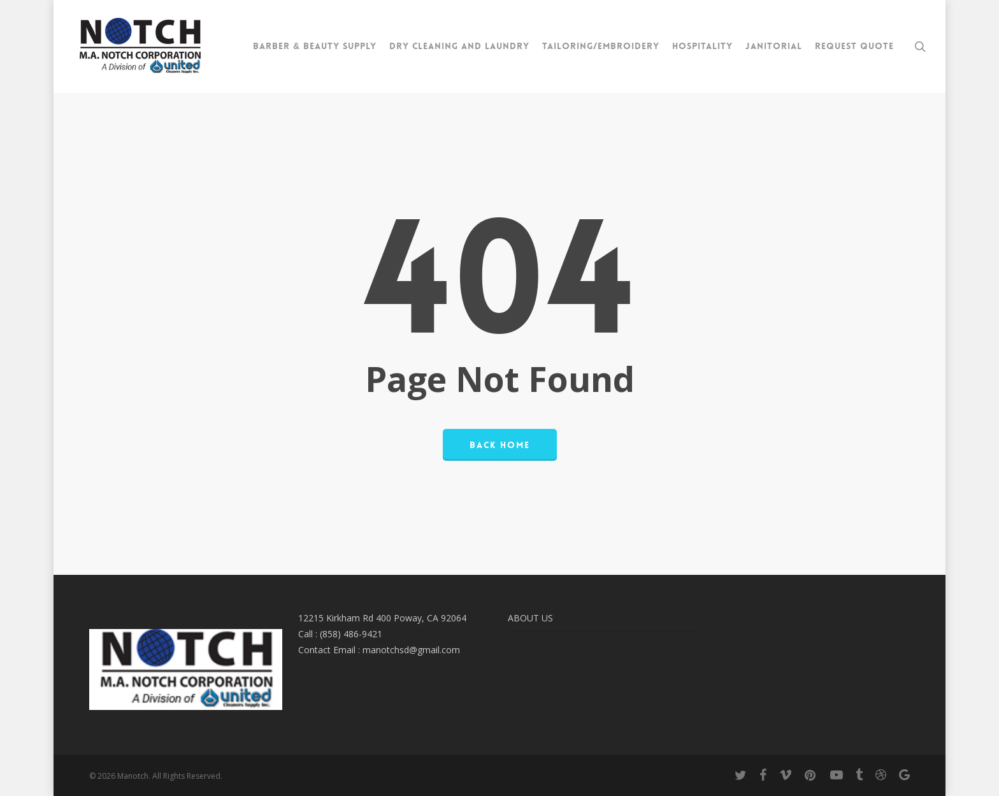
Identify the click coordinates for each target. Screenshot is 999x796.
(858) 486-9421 (351, 634)
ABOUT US (530, 618)
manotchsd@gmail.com (411, 650)
